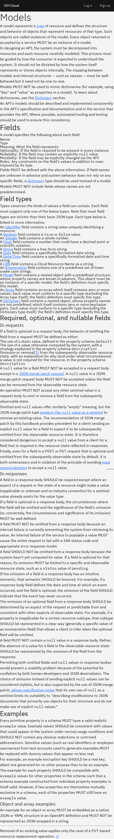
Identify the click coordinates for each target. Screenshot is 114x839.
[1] (36, 352)
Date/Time (12, 256)
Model (8, 275)
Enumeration (16, 267)
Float (7, 241)
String (8, 249)
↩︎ (57, 836)
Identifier (13, 227)
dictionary (35, 181)
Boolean (10, 234)
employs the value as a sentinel (71, 412)
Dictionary (43, 97)
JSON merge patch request (41, 373)
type (40, 26)
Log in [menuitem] (88, 5)
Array (9, 289)
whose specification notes (33, 690)
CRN (6, 264)
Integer (11, 238)
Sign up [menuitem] (105, 5)
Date (7, 252)
